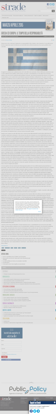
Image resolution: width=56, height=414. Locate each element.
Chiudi (39, 211)
